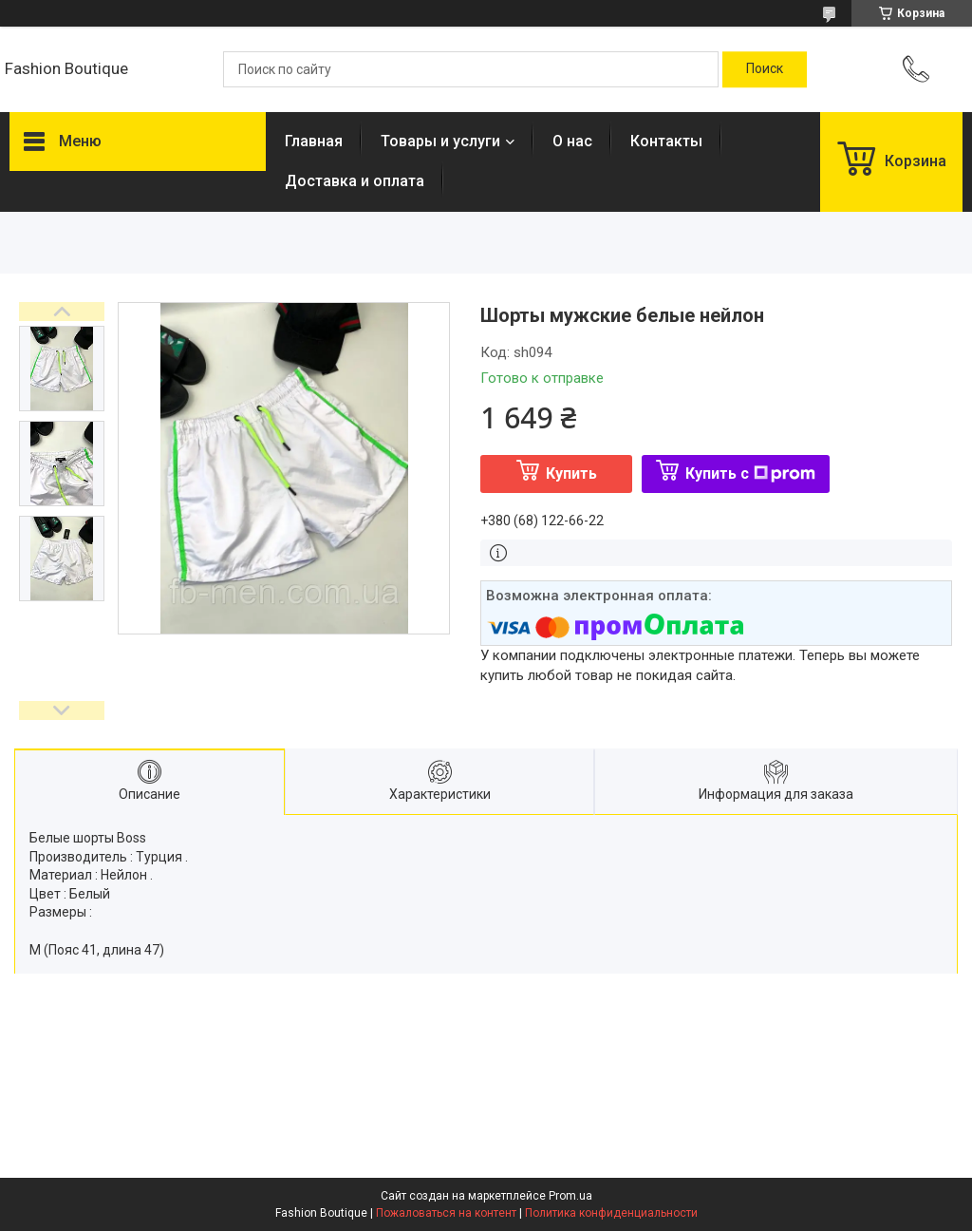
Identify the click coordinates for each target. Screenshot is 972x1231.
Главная (314, 141)
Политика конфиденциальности (611, 1213)
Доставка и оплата (354, 181)
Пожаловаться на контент (446, 1213)
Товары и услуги (440, 141)
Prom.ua (570, 1196)
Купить (571, 473)
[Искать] (764, 69)
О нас (572, 141)
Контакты (666, 141)
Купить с (750, 473)
